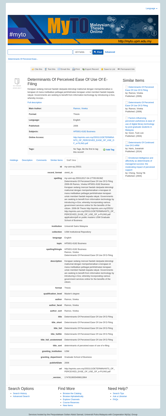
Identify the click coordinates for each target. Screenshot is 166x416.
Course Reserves (71, 402)
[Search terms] (40, 52)
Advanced (110, 52)
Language (151, 8)
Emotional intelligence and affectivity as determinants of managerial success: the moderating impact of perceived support (140, 164)
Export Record (92, 69)
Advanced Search (21, 396)
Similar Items (56, 160)
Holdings (14, 160)
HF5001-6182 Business (84, 131)
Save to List (109, 69)
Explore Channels (71, 399)
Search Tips (118, 393)
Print (77, 69)
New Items (68, 405)
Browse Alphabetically (73, 396)
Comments (41, 160)
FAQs (115, 399)
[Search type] (82, 52)
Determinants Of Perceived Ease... (23, 59)
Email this (65, 69)
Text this (51, 69)
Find (98, 52)
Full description (35, 102)
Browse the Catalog (72, 393)
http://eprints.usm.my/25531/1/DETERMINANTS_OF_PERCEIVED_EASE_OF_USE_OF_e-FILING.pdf (93, 140)
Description (27, 160)
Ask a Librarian (120, 396)
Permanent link (127, 69)
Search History (20, 393)
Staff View (71, 160)
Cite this (38, 69)
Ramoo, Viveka (80, 108)
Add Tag (108, 149)
